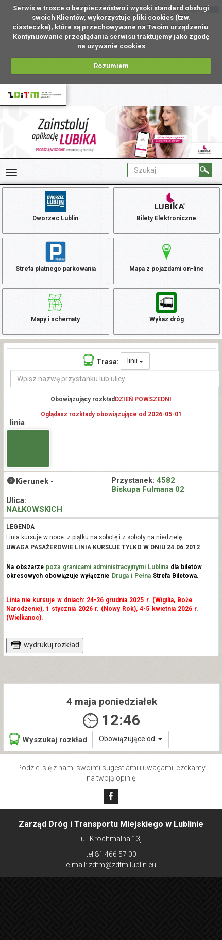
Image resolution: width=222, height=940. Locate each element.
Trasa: (101, 360)
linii (135, 360)
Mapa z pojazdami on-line (166, 255)
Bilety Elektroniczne (166, 205)
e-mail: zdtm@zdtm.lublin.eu (111, 865)
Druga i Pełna (131, 575)
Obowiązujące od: (130, 739)
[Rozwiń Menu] (11, 172)
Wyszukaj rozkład (48, 739)
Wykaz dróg (166, 306)
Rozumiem (111, 66)
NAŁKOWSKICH (34, 509)
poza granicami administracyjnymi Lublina (107, 567)
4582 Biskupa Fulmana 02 (147, 485)
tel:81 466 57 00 (111, 854)
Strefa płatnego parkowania (55, 255)
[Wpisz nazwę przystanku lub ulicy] (114, 378)
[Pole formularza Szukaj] (163, 170)
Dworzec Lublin (55, 205)
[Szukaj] (205, 170)
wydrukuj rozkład (45, 645)
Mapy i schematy (55, 306)
